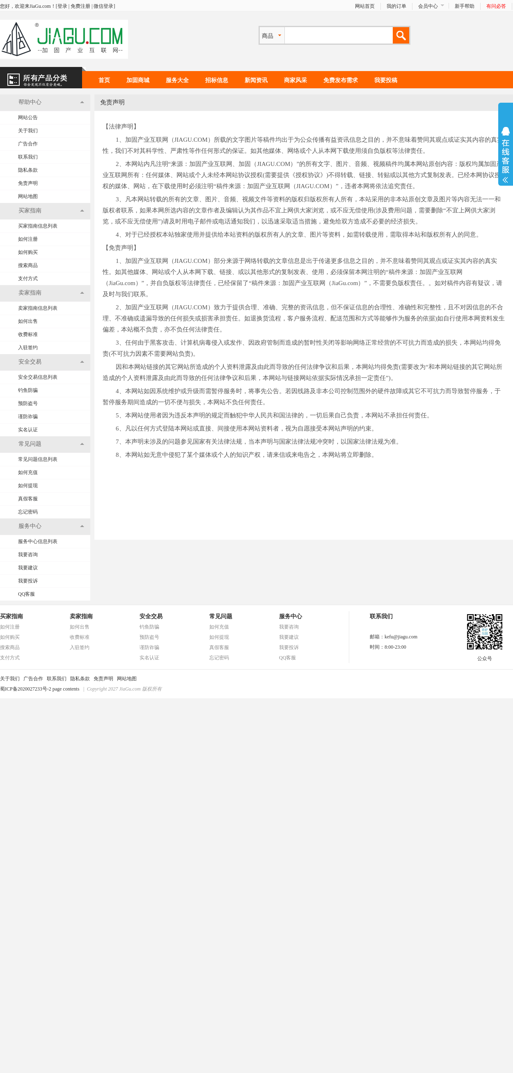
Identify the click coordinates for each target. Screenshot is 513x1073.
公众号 (484, 656)
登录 (62, 6)
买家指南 (11, 616)
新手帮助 (464, 6)
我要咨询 (28, 554)
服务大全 (177, 80)
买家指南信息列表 (37, 226)
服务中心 (290, 616)
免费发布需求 (340, 80)
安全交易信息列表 (37, 377)
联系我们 (28, 157)
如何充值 (28, 472)
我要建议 (28, 568)
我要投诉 (28, 581)
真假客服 (28, 499)
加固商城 (137, 80)
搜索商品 (28, 265)
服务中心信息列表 (37, 541)
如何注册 (28, 239)
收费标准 (28, 334)
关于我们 (28, 131)
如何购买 (28, 252)
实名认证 (28, 430)
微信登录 (103, 6)
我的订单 (396, 6)
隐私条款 (28, 170)
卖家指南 (81, 616)
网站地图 (28, 196)
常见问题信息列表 (37, 459)
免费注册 (80, 6)
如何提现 (28, 485)
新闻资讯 (256, 80)
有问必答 (496, 6)
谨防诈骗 (28, 416)
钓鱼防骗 (28, 390)
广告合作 (28, 144)
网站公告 (28, 117)
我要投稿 (385, 80)
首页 (104, 80)
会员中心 (428, 6)
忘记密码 (28, 512)
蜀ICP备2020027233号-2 (25, 689)
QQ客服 (26, 594)
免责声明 (28, 183)
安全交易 (151, 616)
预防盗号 (28, 403)
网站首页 (365, 6)
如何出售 (28, 321)
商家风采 (295, 80)
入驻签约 (28, 347)
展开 (505, 155)
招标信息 (216, 80)
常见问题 (220, 616)
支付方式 (28, 278)
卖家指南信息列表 (37, 308)
